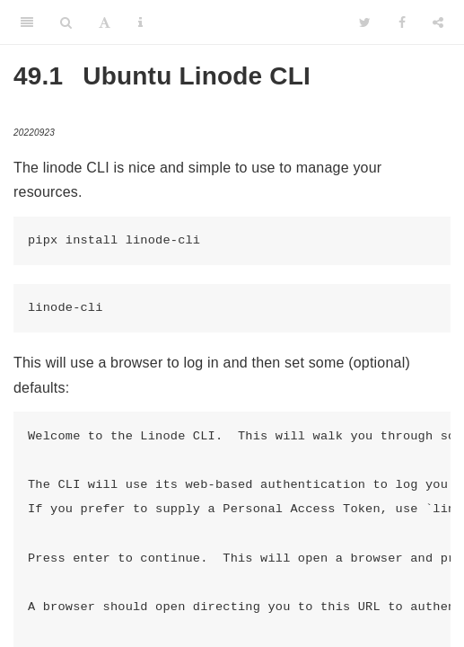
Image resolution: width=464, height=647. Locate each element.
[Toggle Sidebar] (27, 22)
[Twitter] (365, 22)
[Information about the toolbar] (140, 22)
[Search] (66, 22)
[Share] (438, 22)
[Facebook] (402, 22)
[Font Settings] (104, 22)
